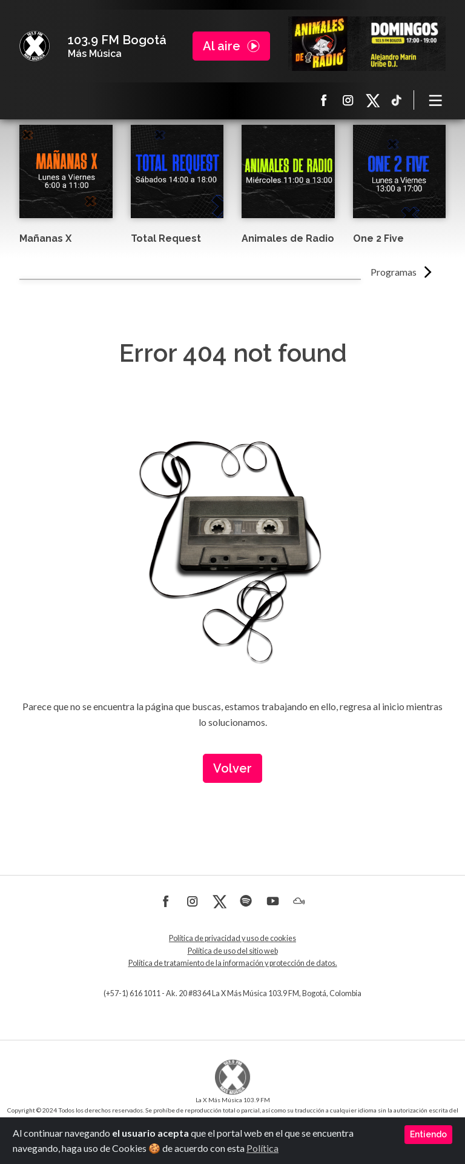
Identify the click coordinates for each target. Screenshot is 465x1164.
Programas (394, 272)
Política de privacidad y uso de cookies (232, 938)
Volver (232, 768)
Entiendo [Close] (428, 1134)
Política (262, 1148)
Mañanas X (45, 238)
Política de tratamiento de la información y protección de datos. (232, 963)
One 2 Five (378, 238)
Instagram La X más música (348, 100)
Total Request (166, 238)
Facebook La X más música (324, 100)
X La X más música (372, 100)
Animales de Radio (288, 238)
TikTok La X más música (396, 100)
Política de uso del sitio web (233, 951)
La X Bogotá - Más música (34, 46)
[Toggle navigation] (436, 100)
